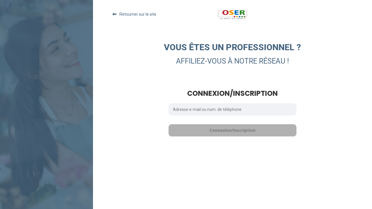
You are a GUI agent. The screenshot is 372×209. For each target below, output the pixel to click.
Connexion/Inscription (232, 130)
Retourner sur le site (137, 14)
